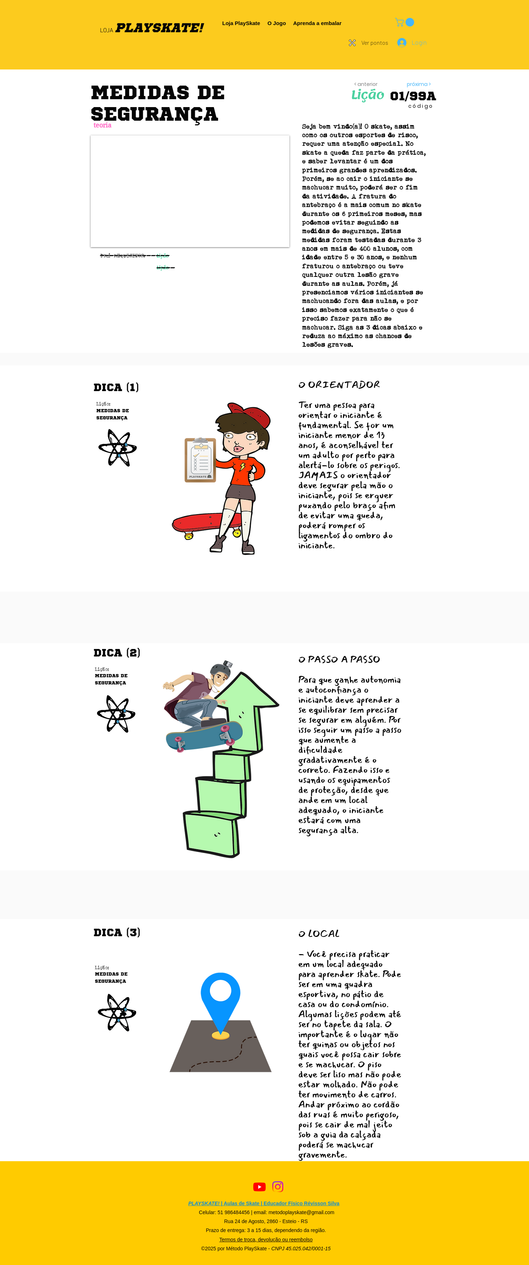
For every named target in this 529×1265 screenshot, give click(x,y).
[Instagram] (277, 1186)
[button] (405, 22)
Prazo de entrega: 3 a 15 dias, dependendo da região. (266, 1230)
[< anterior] (371, 84)
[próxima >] (409, 84)
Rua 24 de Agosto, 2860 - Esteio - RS (266, 1221)
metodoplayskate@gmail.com (302, 1212)
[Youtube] (259, 1186)
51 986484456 (233, 1212)
